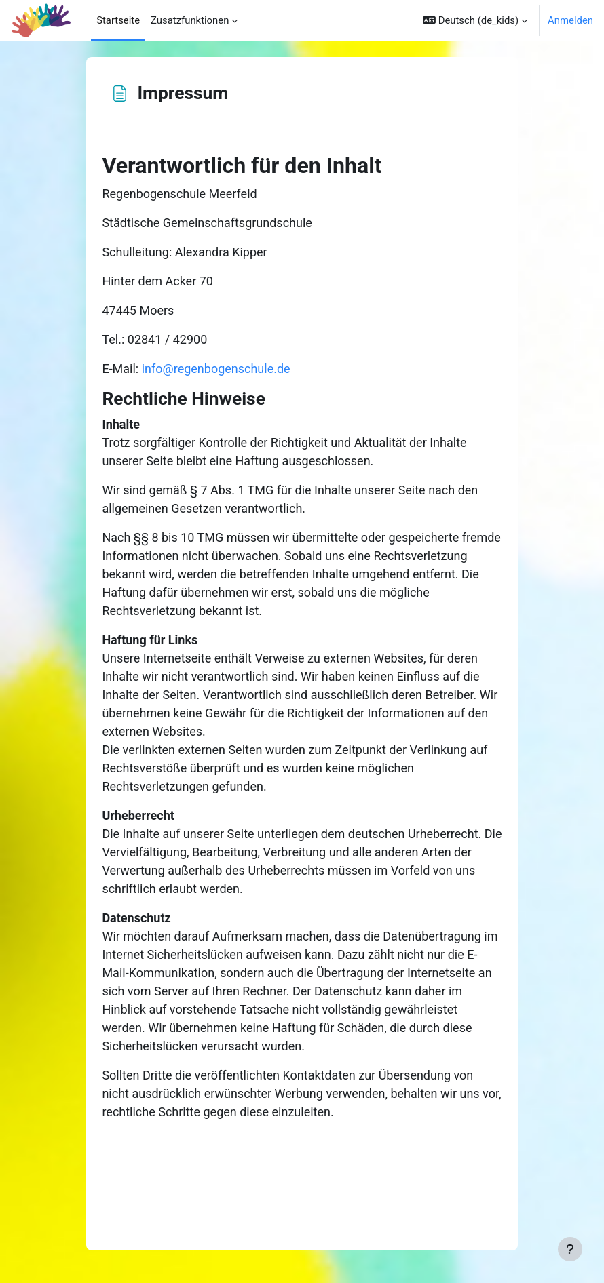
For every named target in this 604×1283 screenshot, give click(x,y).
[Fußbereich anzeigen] (570, 1249)
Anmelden (570, 20)
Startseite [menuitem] (118, 20)
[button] (475, 20)
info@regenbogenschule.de (216, 368)
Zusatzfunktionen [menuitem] (190, 20)
